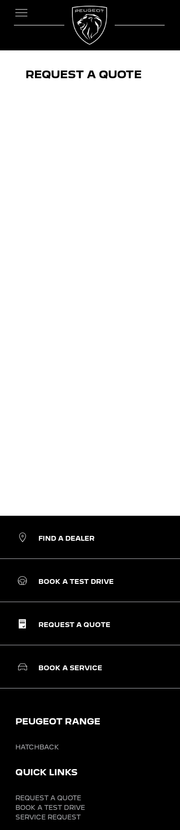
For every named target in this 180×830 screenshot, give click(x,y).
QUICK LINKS (46, 772)
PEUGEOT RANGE (57, 721)
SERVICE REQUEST (48, 817)
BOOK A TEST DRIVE (50, 807)
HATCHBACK (37, 747)
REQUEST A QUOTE (48, 798)
